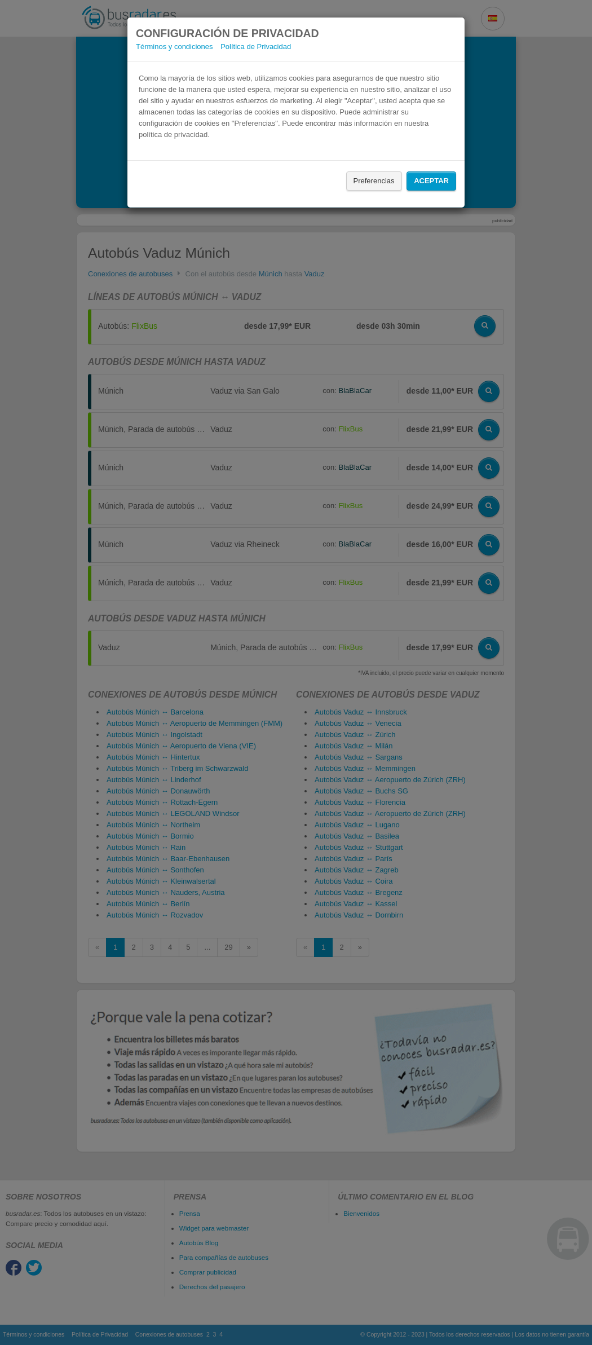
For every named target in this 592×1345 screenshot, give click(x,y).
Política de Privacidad (255, 46)
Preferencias (374, 181)
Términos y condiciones (174, 46)
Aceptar (431, 181)
